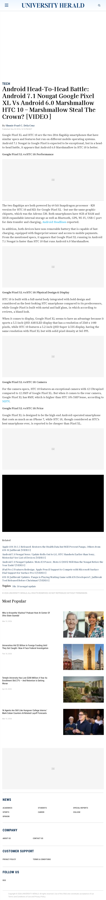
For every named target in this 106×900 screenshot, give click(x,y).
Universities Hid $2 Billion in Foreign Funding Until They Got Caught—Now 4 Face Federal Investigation (25, 646)
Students (42, 808)
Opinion (6, 816)
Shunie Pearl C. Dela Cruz (20, 125)
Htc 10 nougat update (24, 586)
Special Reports (80, 808)
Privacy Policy (40, 897)
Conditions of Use (24, 897)
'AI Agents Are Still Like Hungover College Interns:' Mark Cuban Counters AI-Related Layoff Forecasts (24, 711)
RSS (4, 880)
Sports (6, 812)
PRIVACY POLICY (9, 859)
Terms (10, 897)
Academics (7, 808)
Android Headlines (54, 222)
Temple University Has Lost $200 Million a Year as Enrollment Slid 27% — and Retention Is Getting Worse (24, 680)
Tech (6, 84)
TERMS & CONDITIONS (42, 859)
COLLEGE (76, 812)
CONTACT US (38, 838)
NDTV (5, 401)
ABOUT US (7, 838)
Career (41, 812)
